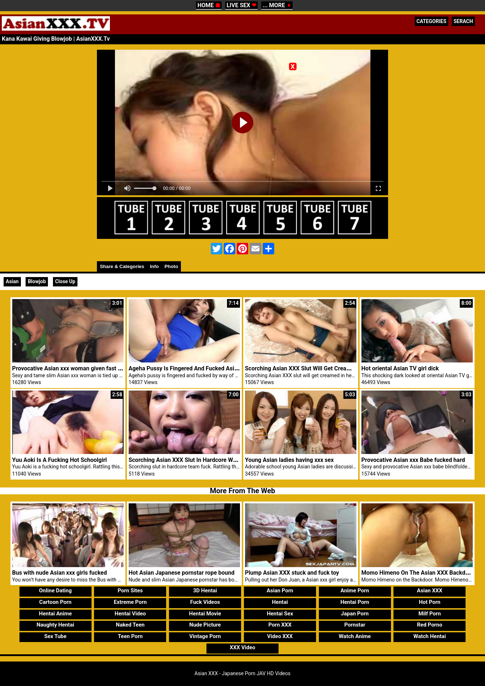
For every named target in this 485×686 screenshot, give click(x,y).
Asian (12, 281)
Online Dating (55, 590)
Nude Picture (205, 625)
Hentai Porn (355, 602)
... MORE (277, 5)
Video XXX (280, 636)
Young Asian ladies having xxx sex (289, 459)
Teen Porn (130, 636)
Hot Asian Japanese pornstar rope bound (182, 572)
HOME (208, 5)
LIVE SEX (242, 5)
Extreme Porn (130, 602)
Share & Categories (122, 266)
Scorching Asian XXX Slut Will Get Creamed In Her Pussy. (319, 368)
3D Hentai (205, 590)
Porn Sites (130, 590)
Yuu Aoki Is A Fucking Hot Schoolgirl (59, 459)
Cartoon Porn (55, 602)
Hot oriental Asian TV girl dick (400, 368)
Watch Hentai (429, 636)
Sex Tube (55, 636)
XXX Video (242, 647)
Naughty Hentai (55, 625)
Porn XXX (280, 625)
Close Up (65, 281)
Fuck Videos (205, 602)
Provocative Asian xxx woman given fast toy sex (74, 368)
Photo (171, 266)
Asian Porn (280, 590)
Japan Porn (355, 613)
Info (154, 266)
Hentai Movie (205, 613)
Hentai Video (130, 613)
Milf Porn (429, 613)
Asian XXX (429, 590)
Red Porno (429, 625)
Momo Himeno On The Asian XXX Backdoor (417, 572)
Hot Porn (429, 602)
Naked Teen (130, 625)
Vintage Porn (205, 636)
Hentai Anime (55, 613)
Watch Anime (355, 636)
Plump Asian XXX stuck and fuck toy (292, 572)
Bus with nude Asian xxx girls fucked (59, 572)
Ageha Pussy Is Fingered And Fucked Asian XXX (191, 368)
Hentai (280, 602)
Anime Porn (355, 590)
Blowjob (37, 281)
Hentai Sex (280, 613)
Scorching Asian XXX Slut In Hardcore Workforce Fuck (199, 459)
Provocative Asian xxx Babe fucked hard (413, 459)
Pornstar (354, 625)
